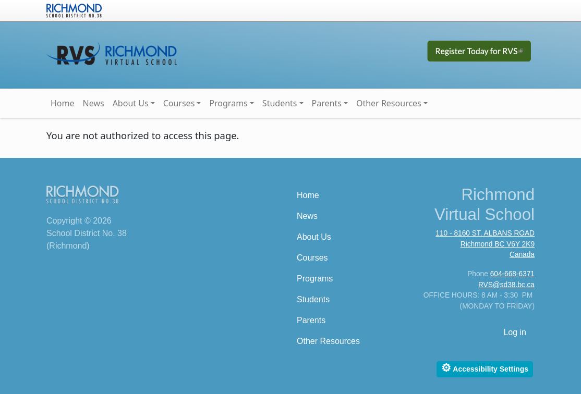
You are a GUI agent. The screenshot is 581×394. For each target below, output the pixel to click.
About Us (131, 103)
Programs (228, 103)
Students (279, 103)
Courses (179, 103)
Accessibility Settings (484, 368)
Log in (514, 332)
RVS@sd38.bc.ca (506, 285)
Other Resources (388, 103)
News (93, 103)
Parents (327, 103)
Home (63, 103)
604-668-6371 (512, 274)
